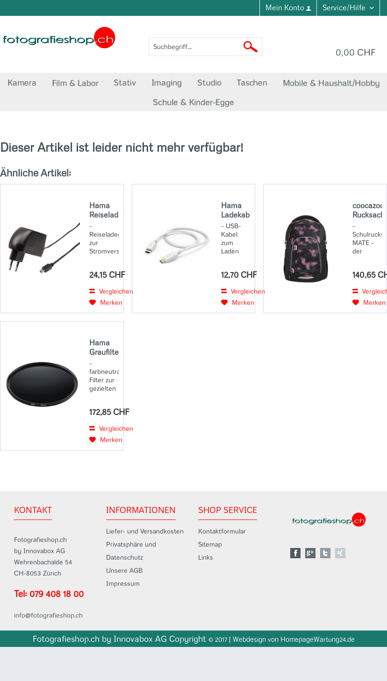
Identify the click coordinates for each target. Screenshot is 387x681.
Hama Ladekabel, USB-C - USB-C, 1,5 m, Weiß (236, 210)
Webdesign (249, 639)
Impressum (123, 583)
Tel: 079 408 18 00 (49, 593)
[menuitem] (287, 8)
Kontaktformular (222, 531)
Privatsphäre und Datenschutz (131, 551)
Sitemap (210, 544)
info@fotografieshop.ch (48, 615)
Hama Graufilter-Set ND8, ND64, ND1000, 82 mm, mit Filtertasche (104, 347)
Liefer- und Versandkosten (145, 531)
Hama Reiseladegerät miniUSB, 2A (104, 210)
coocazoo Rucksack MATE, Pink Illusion (367, 210)
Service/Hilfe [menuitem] (344, 7)
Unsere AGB (124, 570)
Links (205, 557)
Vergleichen (111, 291)
